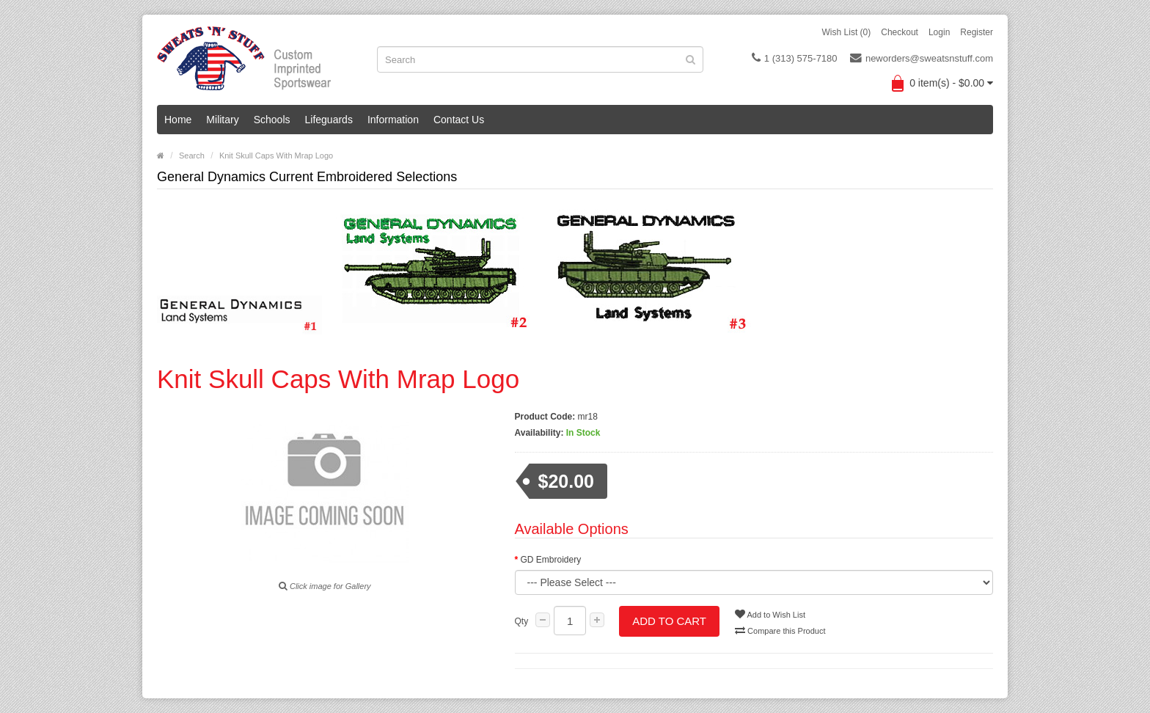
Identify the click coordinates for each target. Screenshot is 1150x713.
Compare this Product (780, 630)
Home (177, 119)
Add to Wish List (770, 614)
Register (976, 32)
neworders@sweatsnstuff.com (921, 58)
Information (393, 119)
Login (939, 32)
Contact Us (458, 119)
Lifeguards (329, 119)
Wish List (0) (846, 32)
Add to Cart (669, 621)
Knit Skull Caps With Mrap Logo (276, 155)
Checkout (899, 32)
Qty (522, 621)
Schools (272, 119)
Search (192, 155)
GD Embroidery (551, 560)
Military (222, 119)
